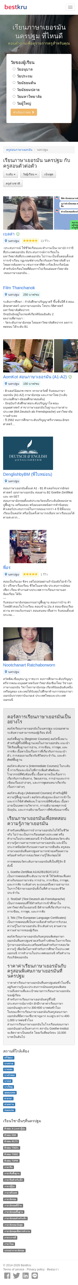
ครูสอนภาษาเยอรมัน (19, 149)
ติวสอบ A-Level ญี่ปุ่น (14, 1128)
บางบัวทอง (9, 1075)
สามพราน (9, 1104)
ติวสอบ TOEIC (11, 1154)
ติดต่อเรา (53, 1269)
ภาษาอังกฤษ (10, 1199)
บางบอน (8, 1069)
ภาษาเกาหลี (10, 1237)
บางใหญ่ (8, 1087)
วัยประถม (22, 76)
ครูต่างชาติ (13, 183)
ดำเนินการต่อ (23, 112)
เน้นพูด (48, 174)
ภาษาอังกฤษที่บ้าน (13, 1205)
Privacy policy (36, 1269)
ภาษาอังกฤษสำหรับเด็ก (15, 1218)
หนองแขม (9, 1110)
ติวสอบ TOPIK (11, 1160)
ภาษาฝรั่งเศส (10, 1193)
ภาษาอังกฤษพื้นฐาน (13, 1212)
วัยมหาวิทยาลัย (27, 97)
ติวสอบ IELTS (11, 1141)
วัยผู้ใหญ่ (22, 103)
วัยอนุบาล (23, 69)
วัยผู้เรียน (30, 174)
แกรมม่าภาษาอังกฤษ (14, 1250)
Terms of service (13, 1269)
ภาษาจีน (8, 1167)
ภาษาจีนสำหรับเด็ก (13, 1180)
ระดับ (10, 174)
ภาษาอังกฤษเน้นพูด (13, 1225)
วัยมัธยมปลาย (26, 90)
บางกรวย (8, 1063)
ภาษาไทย (9, 1244)
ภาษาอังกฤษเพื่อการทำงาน (17, 1231)
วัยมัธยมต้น (24, 83)
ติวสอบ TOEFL (11, 1148)
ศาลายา (8, 1098)
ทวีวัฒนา (8, 1057)
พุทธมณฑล (9, 1092)
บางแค (7, 1081)
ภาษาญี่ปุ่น (9, 1186)
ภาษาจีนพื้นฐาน (11, 1173)
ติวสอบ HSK (10, 1135)
